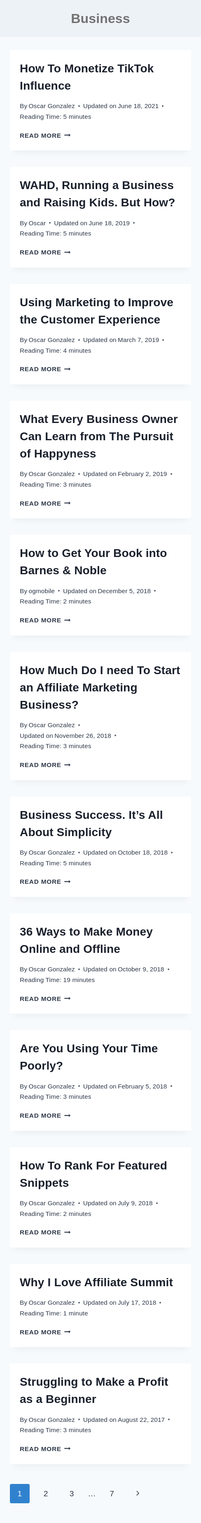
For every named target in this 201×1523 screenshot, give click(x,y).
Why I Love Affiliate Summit (96, 1282)
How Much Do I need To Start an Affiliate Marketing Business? (100, 687)
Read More (45, 135)
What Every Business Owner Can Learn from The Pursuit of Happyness (99, 436)
